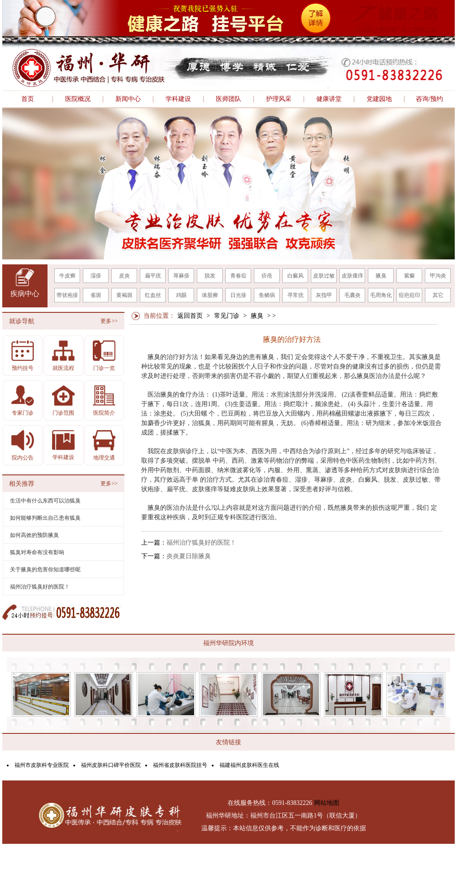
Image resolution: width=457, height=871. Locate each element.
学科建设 (178, 99)
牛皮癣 (67, 276)
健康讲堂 (329, 99)
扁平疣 (153, 276)
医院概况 (77, 99)
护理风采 (278, 99)
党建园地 (379, 99)
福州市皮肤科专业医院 (41, 765)
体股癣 (210, 295)
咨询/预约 (429, 99)
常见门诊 (226, 315)
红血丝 (153, 295)
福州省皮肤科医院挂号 (180, 765)
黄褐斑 (124, 295)
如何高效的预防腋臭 (34, 535)
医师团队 (228, 99)
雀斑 (95, 295)
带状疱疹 (67, 295)
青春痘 (238, 276)
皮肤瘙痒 (352, 276)
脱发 (210, 276)
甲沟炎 (438, 276)
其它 (438, 295)
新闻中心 (128, 99)
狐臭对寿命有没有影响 (37, 552)
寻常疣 (295, 295)
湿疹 (95, 276)
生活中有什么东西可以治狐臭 (45, 501)
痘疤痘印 (409, 295)
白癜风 (295, 276)
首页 (27, 99)
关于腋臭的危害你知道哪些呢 (45, 569)
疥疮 (267, 276)
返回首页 (190, 315)
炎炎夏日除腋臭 (189, 556)
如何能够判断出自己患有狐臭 (45, 518)
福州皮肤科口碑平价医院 (111, 765)
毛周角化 (381, 295)
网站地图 (326, 802)
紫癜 (409, 276)
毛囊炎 (352, 295)
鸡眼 (181, 295)
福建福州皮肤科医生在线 (249, 765)
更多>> (109, 321)
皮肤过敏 (324, 276)
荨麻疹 (181, 276)
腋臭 (381, 276)
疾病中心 (24, 293)
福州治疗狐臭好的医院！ (201, 542)
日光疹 (238, 295)
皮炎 (124, 276)
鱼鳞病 (267, 295)
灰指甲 (324, 295)
